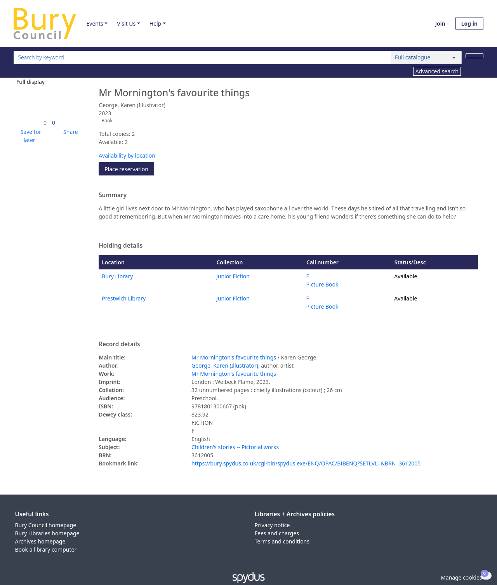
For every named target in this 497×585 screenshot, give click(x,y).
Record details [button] (119, 344)
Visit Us (126, 23)
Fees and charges (277, 533)
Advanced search (437, 71)
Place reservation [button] (129, 169)
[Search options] (426, 57)
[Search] (474, 55)
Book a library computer (46, 549)
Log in (469, 23)
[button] (29, 136)
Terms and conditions (282, 541)
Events (94, 23)
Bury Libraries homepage (47, 533)
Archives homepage (40, 541)
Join (440, 23)
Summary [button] (113, 195)
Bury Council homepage (45, 525)
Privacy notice (272, 525)
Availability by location (127, 155)
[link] (45, 122)
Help (155, 23)
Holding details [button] (120, 245)
